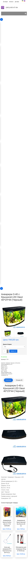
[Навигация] (25, 13)
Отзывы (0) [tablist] (19, 380)
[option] (7, 333)
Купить (13, 351)
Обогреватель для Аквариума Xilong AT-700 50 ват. (21, 549)
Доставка (17, 1)
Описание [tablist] (8, 380)
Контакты (11, 1)
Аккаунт (6, 1)
